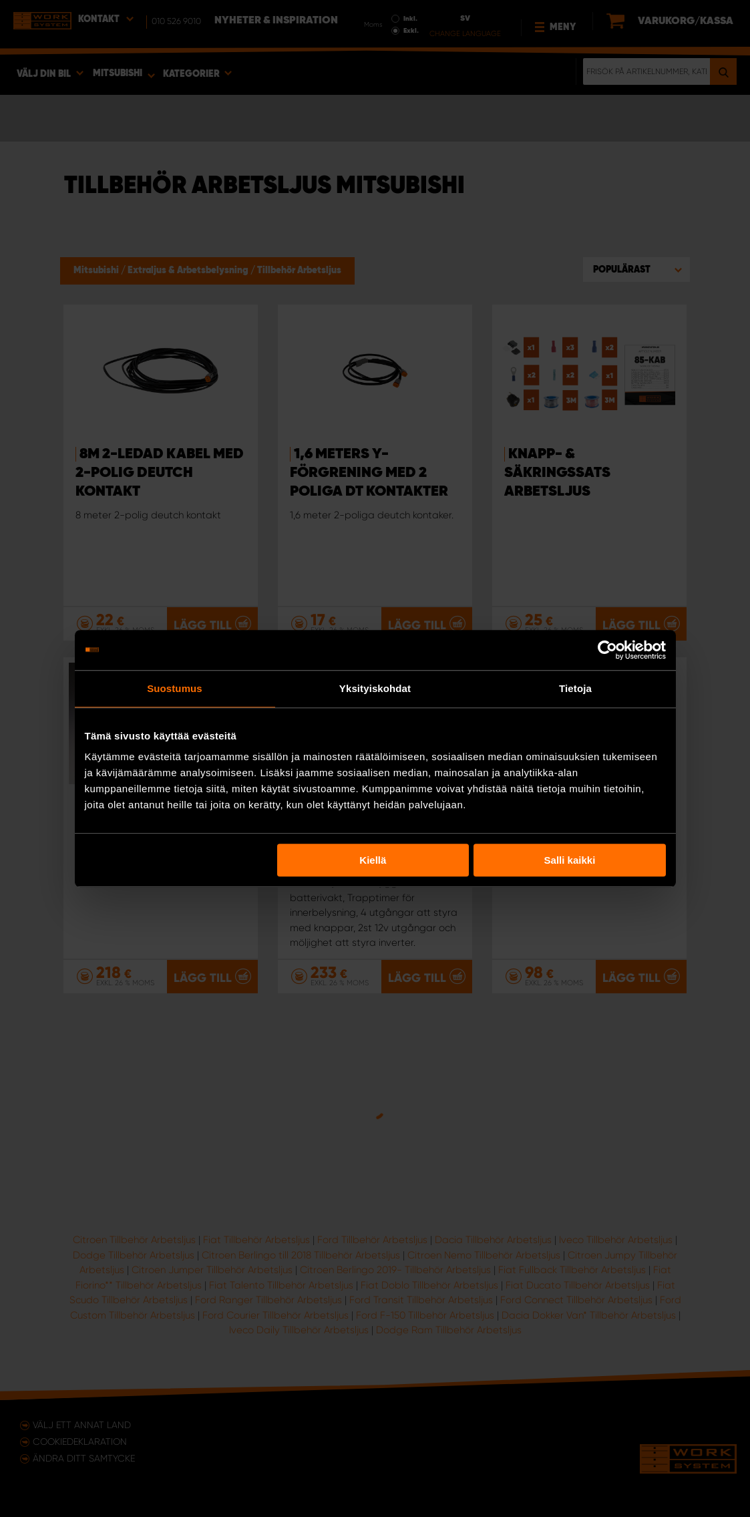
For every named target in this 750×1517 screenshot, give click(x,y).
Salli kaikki (570, 860)
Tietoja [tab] (575, 688)
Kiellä (372, 860)
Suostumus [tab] (174, 688)
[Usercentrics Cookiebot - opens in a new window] (607, 650)
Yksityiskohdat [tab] (375, 688)
